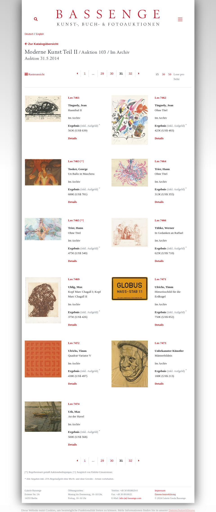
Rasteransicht (35, 74)
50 (169, 74)
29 (102, 73)
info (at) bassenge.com (130, 498)
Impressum (160, 490)
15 (157, 74)
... (93, 73)
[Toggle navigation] (180, 19)
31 (121, 73)
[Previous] (77, 73)
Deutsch (29, 34)
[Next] (139, 73)
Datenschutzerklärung (165, 494)
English (40, 34)
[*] (76, 161)
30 (112, 73)
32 (130, 73)
